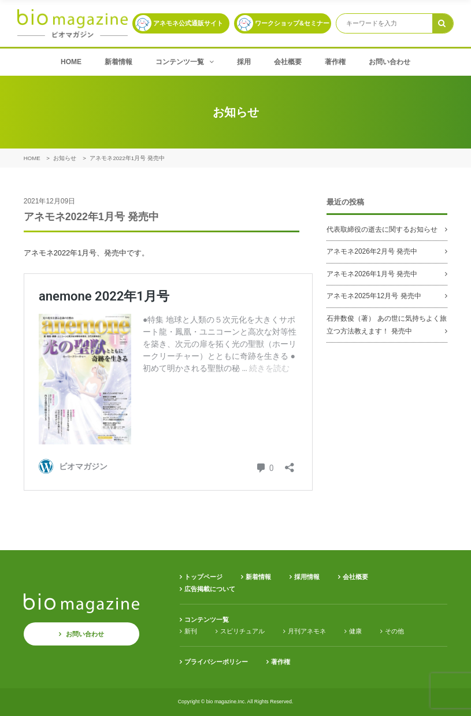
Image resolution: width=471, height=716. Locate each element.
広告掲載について (209, 588)
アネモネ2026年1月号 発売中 (372, 274)
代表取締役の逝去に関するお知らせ (382, 229)
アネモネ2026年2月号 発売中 (372, 251)
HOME (71, 62)
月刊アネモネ (307, 631)
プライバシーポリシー (216, 661)
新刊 (190, 631)
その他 (394, 631)
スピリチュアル (242, 631)
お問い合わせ (389, 62)
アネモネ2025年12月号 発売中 (374, 296)
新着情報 (118, 62)
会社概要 (288, 62)
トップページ (203, 576)
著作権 (335, 62)
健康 (355, 631)
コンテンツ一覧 (184, 62)
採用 (244, 62)
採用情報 (307, 576)
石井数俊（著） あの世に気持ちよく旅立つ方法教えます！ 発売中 (386, 324)
